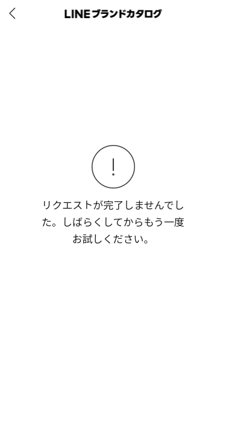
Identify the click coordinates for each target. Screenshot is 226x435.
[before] (14, 13)
